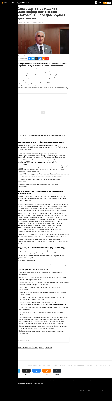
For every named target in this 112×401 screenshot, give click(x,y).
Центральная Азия (45, 365)
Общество (80, 365)
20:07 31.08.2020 (22, 22)
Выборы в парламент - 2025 (24, 347)
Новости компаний (45, 381)
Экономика (72, 365)
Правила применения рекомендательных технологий (17, 383)
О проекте (5, 381)
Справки (35, 347)
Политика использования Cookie (82, 381)
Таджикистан (48, 347)
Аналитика (98, 365)
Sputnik (20, 55)
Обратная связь (38, 383)
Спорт (105, 365)
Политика (62, 365)
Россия (55, 365)
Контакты (12, 381)
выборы (41, 347)
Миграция (89, 365)
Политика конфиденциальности (62, 381)
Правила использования (24, 381)
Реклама (35, 381)
